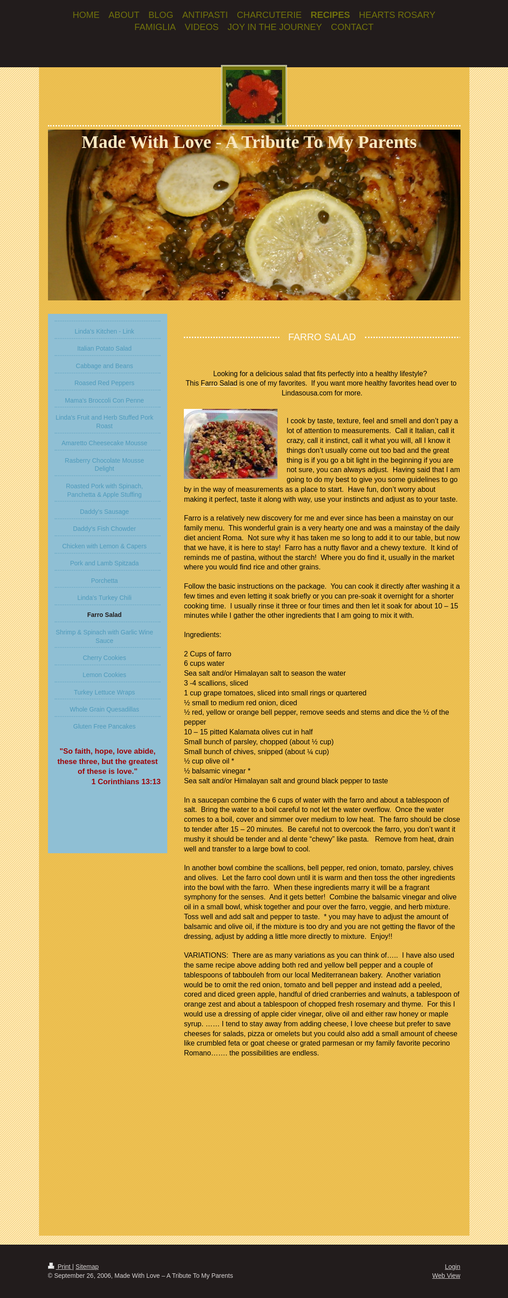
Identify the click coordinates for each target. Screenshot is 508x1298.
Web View (446, 1275)
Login (452, 1266)
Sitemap (87, 1266)
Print (60, 1266)
